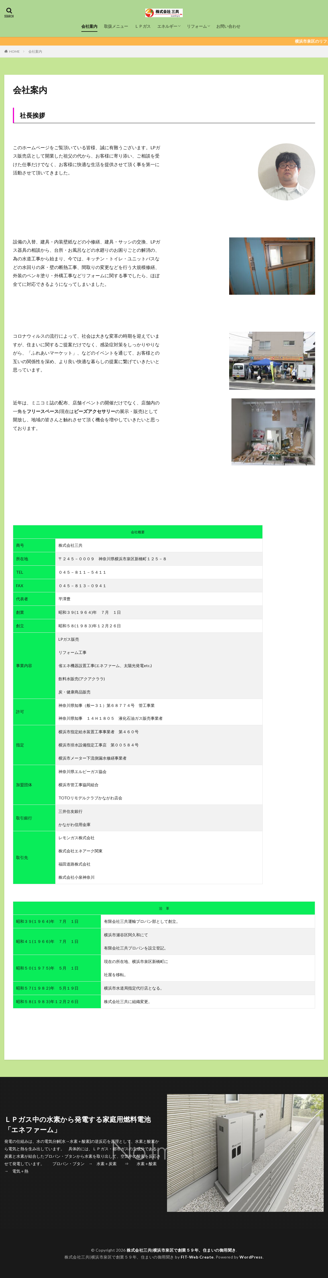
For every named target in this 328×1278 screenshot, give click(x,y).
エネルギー (167, 26)
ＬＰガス (143, 26)
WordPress (251, 1257)
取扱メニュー (116, 26)
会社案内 (89, 26)
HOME (14, 51)
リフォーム (197, 26)
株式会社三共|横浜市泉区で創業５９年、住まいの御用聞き (181, 1250)
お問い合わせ (228, 26)
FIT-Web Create (197, 1257)
